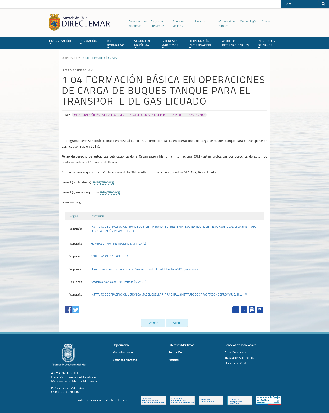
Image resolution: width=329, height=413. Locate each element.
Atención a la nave (236, 352)
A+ (236, 309)
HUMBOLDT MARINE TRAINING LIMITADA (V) (118, 243)
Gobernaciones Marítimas (138, 23)
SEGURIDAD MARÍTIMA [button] (142, 43)
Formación (98, 57)
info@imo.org (110, 192)
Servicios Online (178, 23)
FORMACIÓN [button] (88, 41)
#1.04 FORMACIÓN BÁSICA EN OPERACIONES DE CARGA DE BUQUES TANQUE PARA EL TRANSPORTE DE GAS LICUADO (139, 115)
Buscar (323, 4)
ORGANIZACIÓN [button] (60, 41)
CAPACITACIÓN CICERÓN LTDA (109, 256)
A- (244, 309)
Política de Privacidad (89, 400)
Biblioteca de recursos (117, 400)
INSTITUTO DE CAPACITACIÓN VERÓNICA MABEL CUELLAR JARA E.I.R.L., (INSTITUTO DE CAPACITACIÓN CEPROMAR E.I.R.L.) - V (169, 294)
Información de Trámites (226, 23)
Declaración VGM (235, 363)
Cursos (112, 57)
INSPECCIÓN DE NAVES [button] (266, 43)
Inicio (85, 57)
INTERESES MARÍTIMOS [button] (170, 43)
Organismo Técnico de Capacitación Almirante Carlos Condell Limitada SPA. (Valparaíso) (144, 269)
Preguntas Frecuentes (158, 23)
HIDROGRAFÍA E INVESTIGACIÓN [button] (200, 43)
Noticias (201, 21)
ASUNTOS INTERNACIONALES (235, 43)
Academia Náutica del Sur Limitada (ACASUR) (118, 282)
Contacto (269, 21)
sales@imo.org (103, 182)
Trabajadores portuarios (239, 358)
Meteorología (248, 21)
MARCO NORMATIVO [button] (115, 43)
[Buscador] (299, 3)
